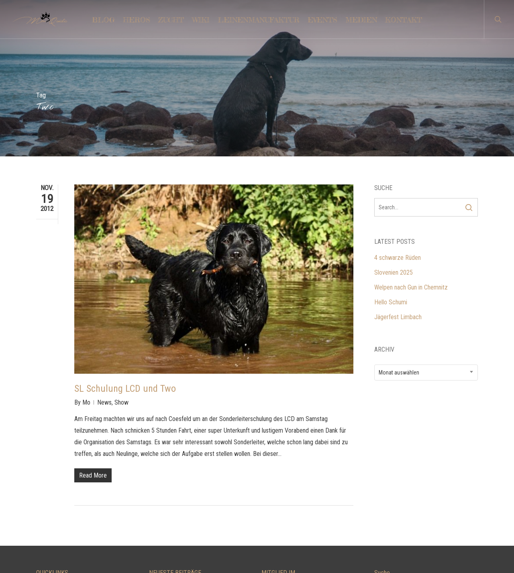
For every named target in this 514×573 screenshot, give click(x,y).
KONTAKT (48, 483)
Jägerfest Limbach (398, 209)
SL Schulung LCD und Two (125, 281)
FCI (265, 527)
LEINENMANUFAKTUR (64, 498)
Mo (86, 295)
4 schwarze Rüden (397, 150)
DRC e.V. (272, 498)
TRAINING (49, 512)
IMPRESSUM (52, 527)
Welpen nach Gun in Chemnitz (411, 180)
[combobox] (426, 265)
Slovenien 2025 (393, 165)
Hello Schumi (390, 194)
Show (121, 295)
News (104, 295)
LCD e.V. (271, 483)
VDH (267, 512)
